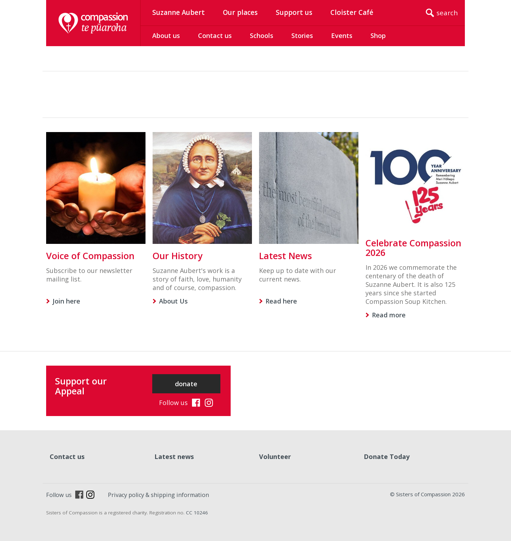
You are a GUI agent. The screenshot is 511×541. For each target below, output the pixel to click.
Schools (261, 35)
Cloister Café (351, 12)
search (447, 12)
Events (341, 35)
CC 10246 (197, 512)
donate (186, 383)
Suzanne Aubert (178, 12)
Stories (302, 35)
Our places (240, 12)
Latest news (174, 456)
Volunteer (275, 456)
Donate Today (387, 456)
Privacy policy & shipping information (158, 495)
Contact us (215, 35)
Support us (294, 12)
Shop (378, 35)
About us (166, 35)
